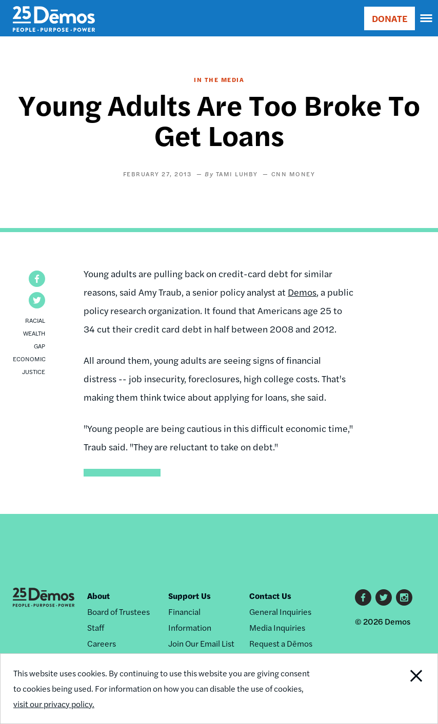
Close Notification (396, 688)
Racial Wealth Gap (34, 333)
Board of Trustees (118, 611)
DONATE (389, 18)
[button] (37, 279)
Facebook (363, 597)
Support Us (189, 596)
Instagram (404, 597)
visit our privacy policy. (53, 704)
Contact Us (270, 596)
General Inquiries (280, 611)
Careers (101, 643)
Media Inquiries (277, 627)
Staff (95, 627)
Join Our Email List (201, 643)
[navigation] (426, 18)
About (98, 596)
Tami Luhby (237, 173)
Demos (302, 291)
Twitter (383, 597)
